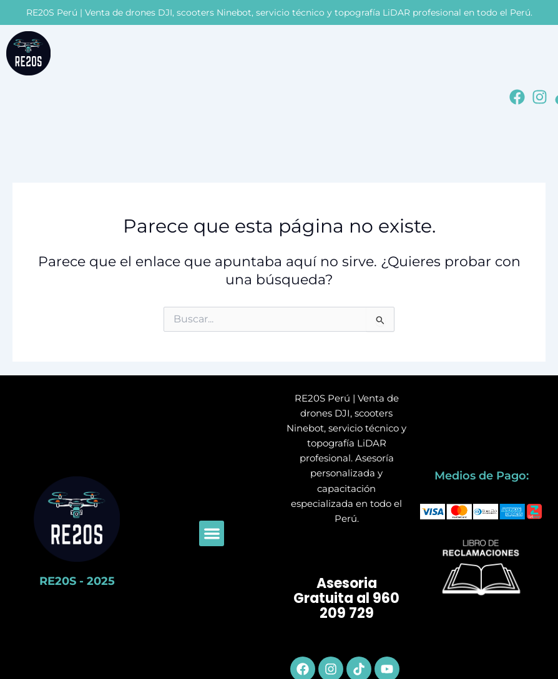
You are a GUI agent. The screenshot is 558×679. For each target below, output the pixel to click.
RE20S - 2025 (77, 581)
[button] (212, 533)
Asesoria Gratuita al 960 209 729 (346, 598)
